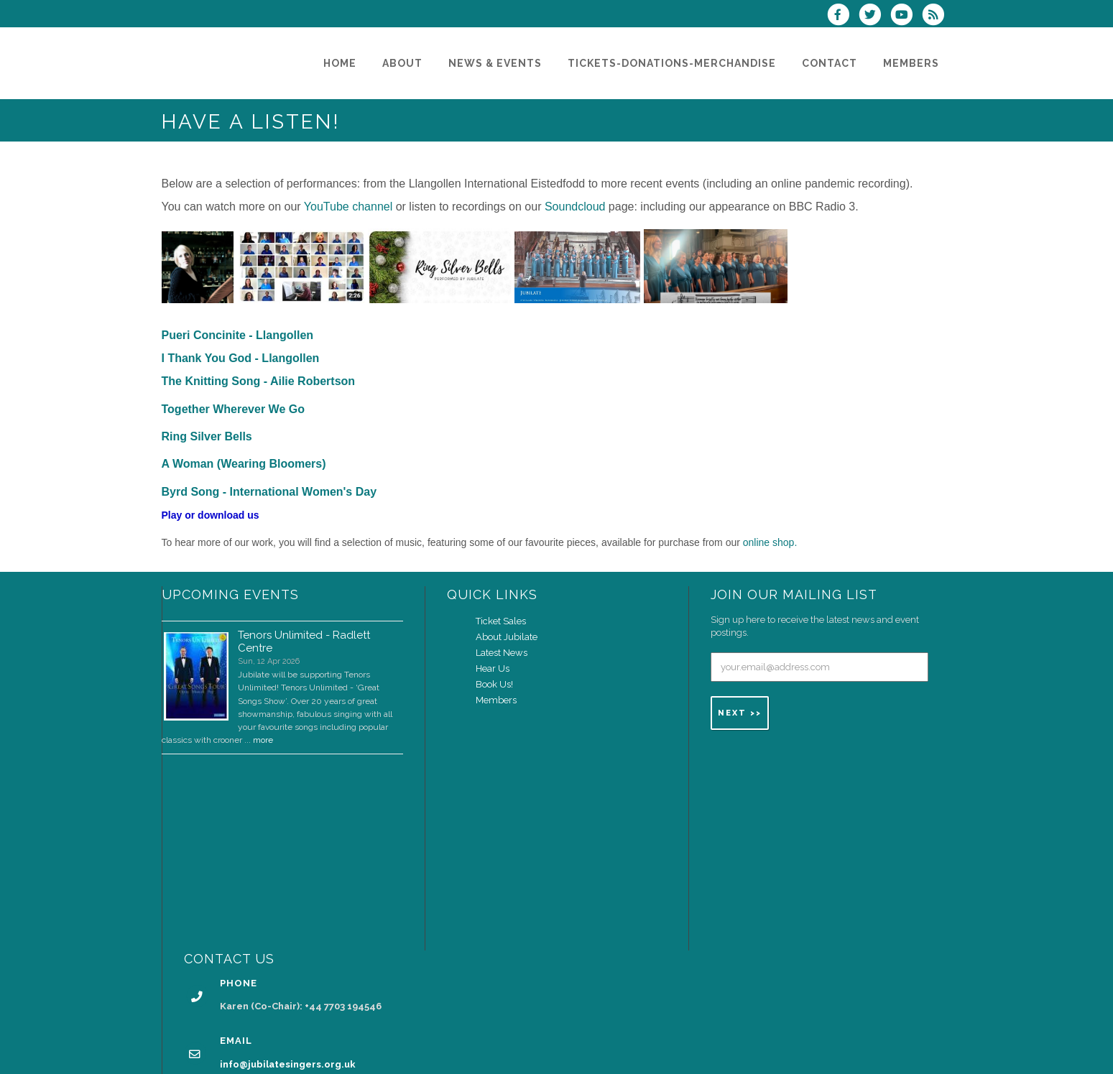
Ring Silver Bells (207, 436)
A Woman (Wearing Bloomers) (244, 464)
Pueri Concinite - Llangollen (238, 335)
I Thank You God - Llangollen (241, 358)
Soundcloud (575, 206)
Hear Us (492, 668)
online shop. (770, 542)
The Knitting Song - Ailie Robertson (259, 381)
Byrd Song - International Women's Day (269, 492)
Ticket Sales (501, 621)
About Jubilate (506, 636)
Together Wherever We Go (233, 409)
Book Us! (494, 684)
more (263, 740)
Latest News (501, 652)
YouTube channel (348, 206)
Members (496, 700)
